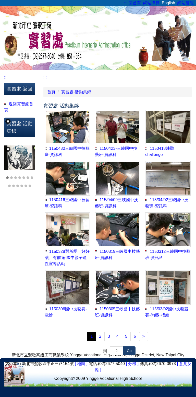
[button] (7, 121)
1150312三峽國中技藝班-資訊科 (167, 254)
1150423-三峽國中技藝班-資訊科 (116, 151)
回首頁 (135, 3)
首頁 (51, 92)
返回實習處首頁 (18, 107)
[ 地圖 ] (81, 363)
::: (125, 3)
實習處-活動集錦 (76, 92)
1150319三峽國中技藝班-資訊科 (117, 254)
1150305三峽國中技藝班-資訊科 (117, 312)
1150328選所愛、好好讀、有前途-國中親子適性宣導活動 (67, 257)
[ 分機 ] (132, 363)
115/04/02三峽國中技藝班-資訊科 (166, 203)
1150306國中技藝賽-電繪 (66, 312)
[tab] (7, 177)
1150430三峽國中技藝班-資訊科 (67, 151)
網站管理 (185, 3)
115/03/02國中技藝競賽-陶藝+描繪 (166, 312)
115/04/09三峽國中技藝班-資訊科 (116, 203)
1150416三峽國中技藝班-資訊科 (67, 203)
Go (129, 351)
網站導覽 (151, 3)
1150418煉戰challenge (159, 151)
